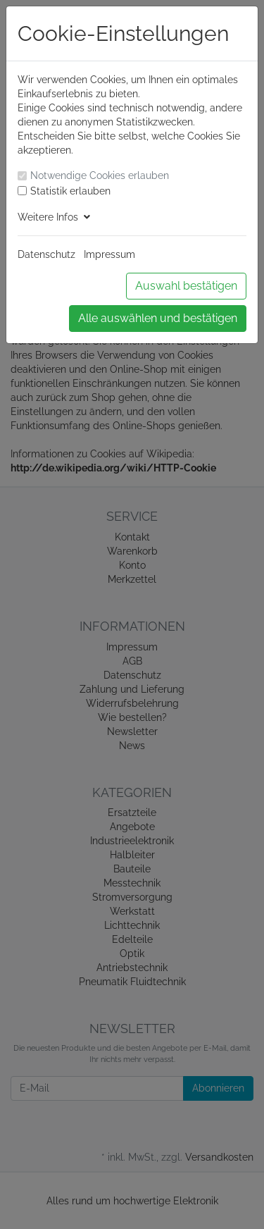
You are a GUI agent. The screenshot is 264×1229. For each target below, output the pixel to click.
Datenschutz (46, 254)
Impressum (109, 254)
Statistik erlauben (70, 191)
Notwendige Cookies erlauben (99, 175)
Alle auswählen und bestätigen (157, 318)
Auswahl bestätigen (186, 285)
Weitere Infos (54, 217)
